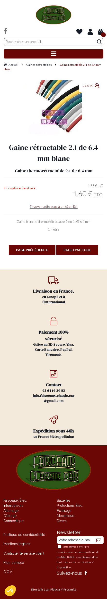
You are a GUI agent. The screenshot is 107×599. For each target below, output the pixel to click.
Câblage (10, 516)
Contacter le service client (23, 553)
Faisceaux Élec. (15, 500)
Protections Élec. (70, 505)
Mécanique (65, 516)
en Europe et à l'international (53, 290)
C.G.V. (8, 572)
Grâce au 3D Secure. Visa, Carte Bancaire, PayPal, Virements (53, 337)
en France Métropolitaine (53, 427)
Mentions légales (16, 544)
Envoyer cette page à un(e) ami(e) (54, 206)
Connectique (13, 521)
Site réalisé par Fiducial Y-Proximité (53, 589)
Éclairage (64, 511)
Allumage (10, 511)
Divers (62, 521)
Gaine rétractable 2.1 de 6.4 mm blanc (53, 152)
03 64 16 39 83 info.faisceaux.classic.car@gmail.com (53, 386)
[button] (10, 591)
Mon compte (13, 563)
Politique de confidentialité (24, 535)
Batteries (63, 500)
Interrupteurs (13, 505)
